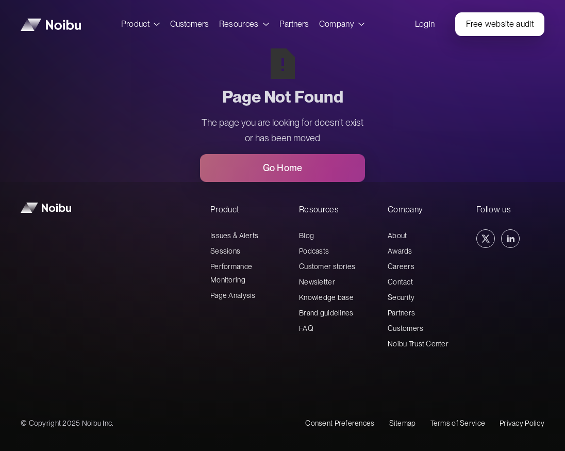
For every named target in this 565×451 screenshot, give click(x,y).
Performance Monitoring (231, 273)
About (397, 235)
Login (425, 24)
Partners (294, 24)
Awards (400, 251)
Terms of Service (457, 423)
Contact (400, 282)
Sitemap (402, 423)
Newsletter (317, 282)
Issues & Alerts (234, 235)
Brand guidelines (326, 313)
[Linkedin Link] (510, 238)
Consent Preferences (339, 423)
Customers (189, 24)
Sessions (225, 251)
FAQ (306, 328)
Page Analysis (233, 295)
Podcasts (314, 251)
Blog (306, 235)
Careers (401, 266)
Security (401, 297)
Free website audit (500, 24)
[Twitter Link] (485, 238)
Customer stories (327, 266)
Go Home (282, 167)
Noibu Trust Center (418, 344)
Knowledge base (326, 297)
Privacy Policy (522, 423)
